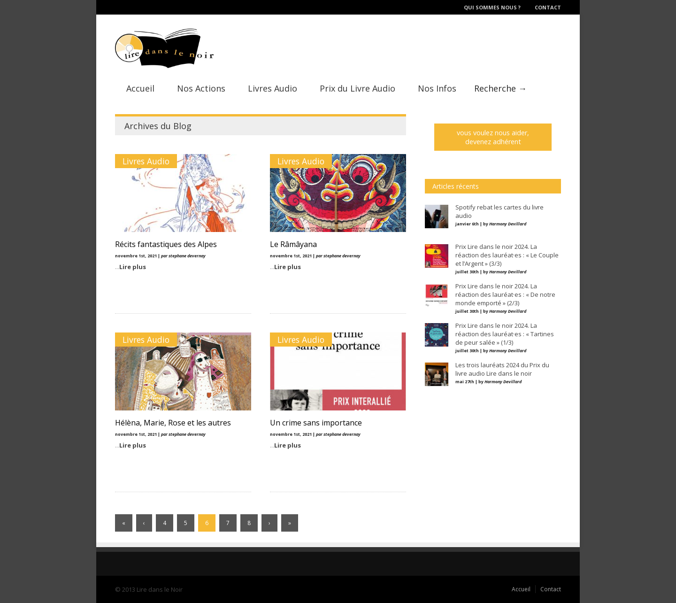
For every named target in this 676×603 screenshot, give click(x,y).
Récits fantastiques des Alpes (166, 244)
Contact (548, 7)
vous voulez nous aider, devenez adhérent (493, 137)
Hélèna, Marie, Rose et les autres (173, 422)
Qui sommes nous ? (492, 7)
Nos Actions (201, 88)
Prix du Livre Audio (357, 88)
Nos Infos (437, 88)
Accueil (140, 88)
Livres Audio (272, 88)
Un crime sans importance (316, 422)
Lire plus (132, 267)
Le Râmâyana (293, 244)
